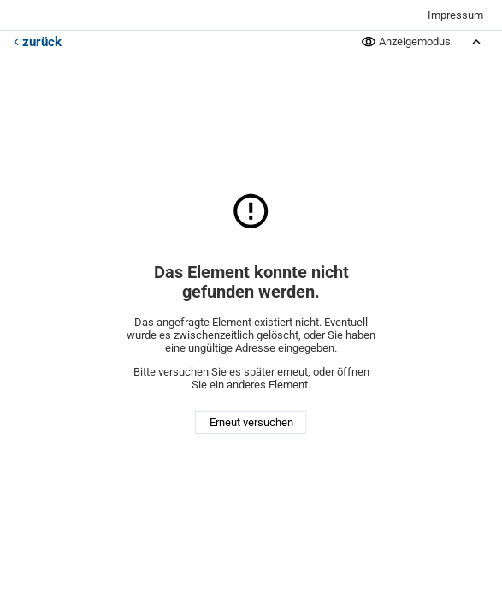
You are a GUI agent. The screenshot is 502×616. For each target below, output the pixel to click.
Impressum (455, 15)
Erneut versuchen (251, 422)
